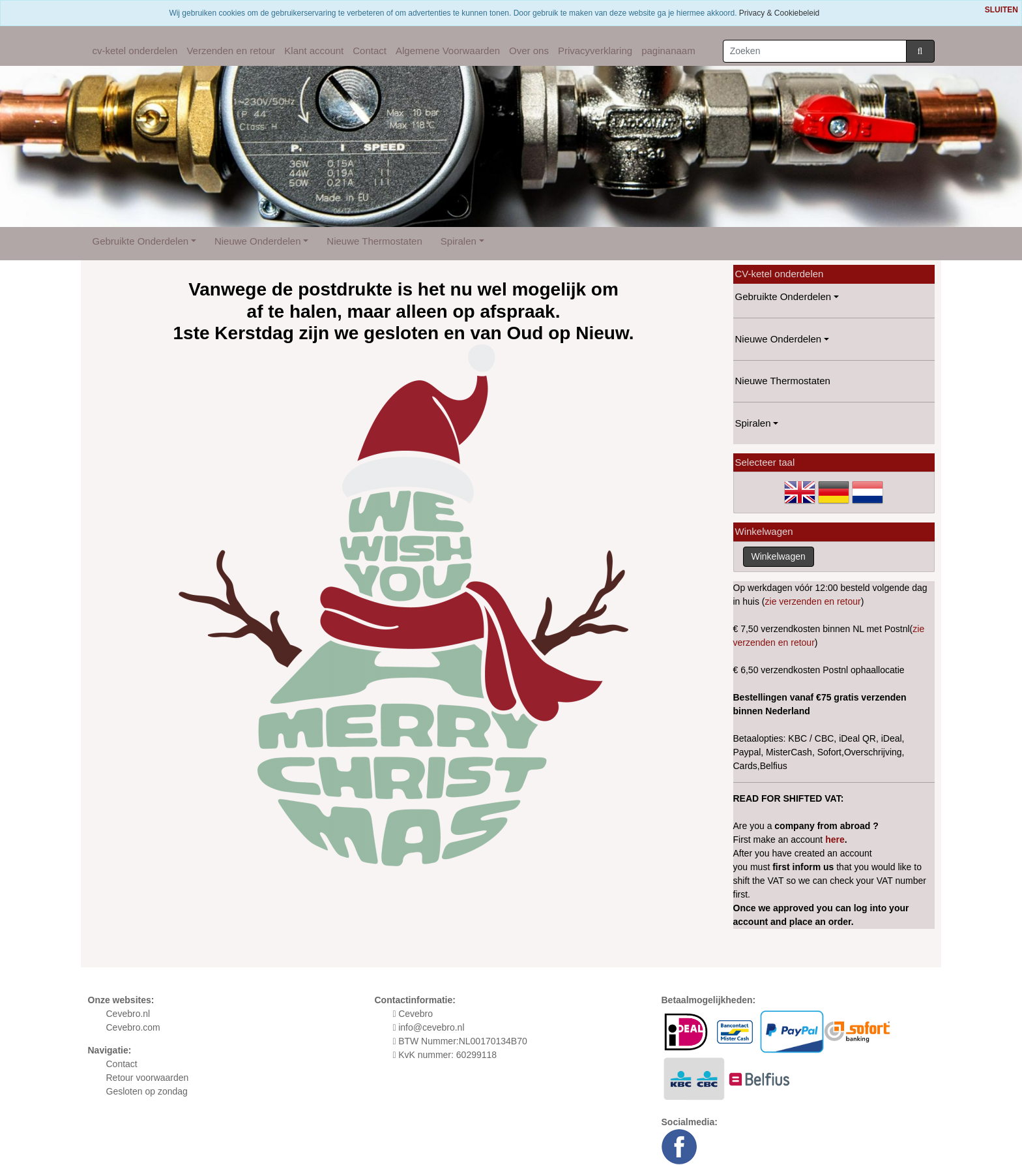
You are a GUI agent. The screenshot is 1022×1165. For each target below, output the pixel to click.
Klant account (313, 50)
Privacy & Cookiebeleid (779, 13)
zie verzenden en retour (813, 601)
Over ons (529, 50)
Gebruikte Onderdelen (141, 241)
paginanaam (668, 50)
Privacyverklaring (595, 50)
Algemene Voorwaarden (448, 50)
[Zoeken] (815, 51)
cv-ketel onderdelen (135, 50)
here (835, 839)
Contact (370, 50)
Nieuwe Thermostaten (374, 241)
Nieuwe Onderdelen (257, 241)
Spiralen (458, 241)
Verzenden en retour (230, 50)
